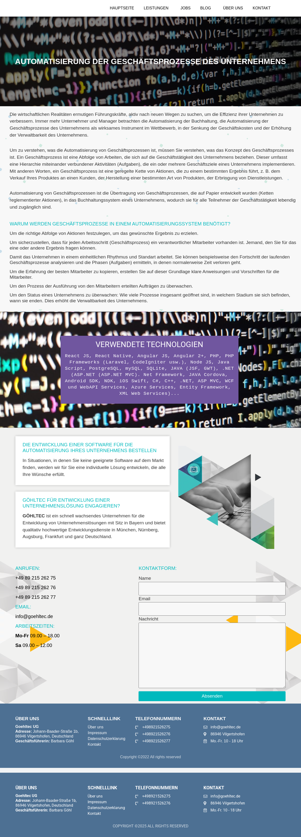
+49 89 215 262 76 (35, 587)
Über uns (233, 8)
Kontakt (262, 8)
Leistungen (156, 8)
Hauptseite (122, 8)
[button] (157, 8)
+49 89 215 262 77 (35, 597)
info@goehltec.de (34, 616)
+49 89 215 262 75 (35, 577)
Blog (205, 8)
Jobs (186, 8)
